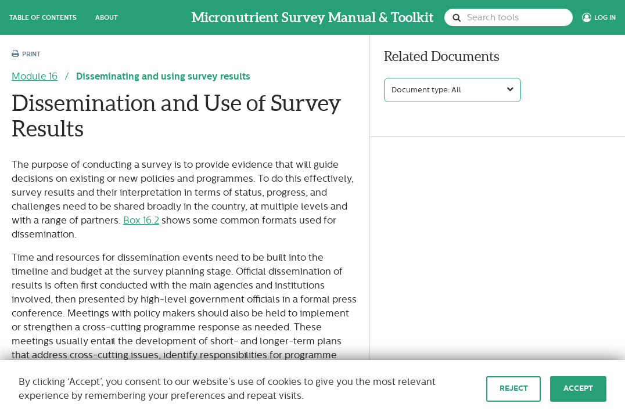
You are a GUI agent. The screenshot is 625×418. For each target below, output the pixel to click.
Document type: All (426, 90)
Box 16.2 (141, 220)
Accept (578, 388)
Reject (514, 388)
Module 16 (35, 76)
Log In (605, 17)
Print (26, 54)
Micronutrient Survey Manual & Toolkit (313, 17)
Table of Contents (43, 17)
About (106, 17)
